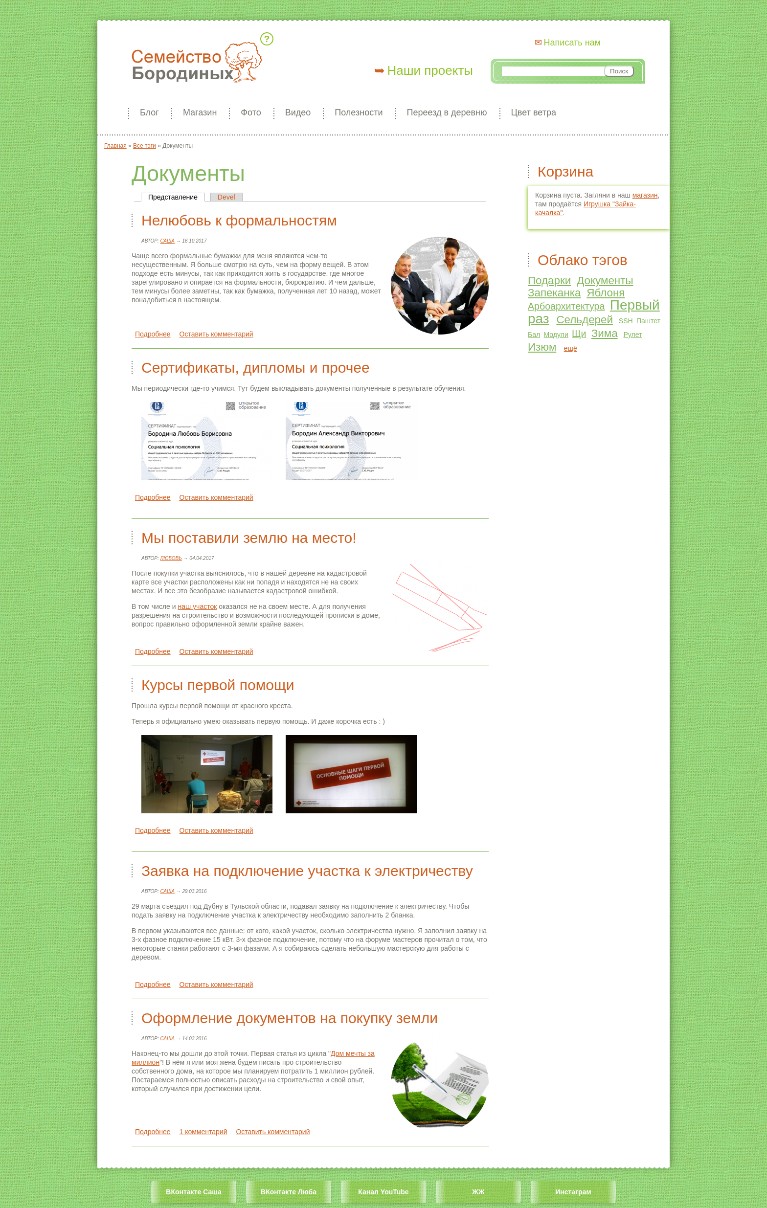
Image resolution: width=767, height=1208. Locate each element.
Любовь (170, 558)
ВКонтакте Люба (288, 1192)
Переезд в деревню (446, 112)
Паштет (648, 321)
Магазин (200, 112)
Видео (298, 112)
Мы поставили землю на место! (249, 538)
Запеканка (554, 293)
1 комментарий (203, 1132)
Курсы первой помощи (217, 685)
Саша (167, 241)
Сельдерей (584, 319)
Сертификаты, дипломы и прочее (255, 367)
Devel (226, 197)
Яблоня (606, 293)
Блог (149, 112)
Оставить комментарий (216, 334)
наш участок (197, 606)
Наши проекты (430, 70)
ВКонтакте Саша (193, 1192)
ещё (570, 348)
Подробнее (153, 334)
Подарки (549, 280)
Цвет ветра (533, 112)
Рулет (632, 334)
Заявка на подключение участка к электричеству (307, 871)
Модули (556, 334)
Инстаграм (573, 1192)
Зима (604, 333)
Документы (605, 280)
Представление (176, 197)
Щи (579, 333)
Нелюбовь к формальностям (239, 220)
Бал (534, 334)
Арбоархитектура (566, 306)
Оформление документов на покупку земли (289, 1018)
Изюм (542, 347)
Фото (251, 112)
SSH (626, 321)
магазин (645, 195)
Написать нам (572, 42)
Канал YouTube (383, 1192)
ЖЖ (478, 1192)
